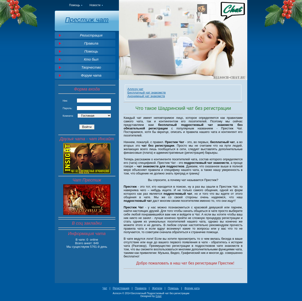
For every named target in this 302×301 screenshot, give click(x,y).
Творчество (91, 67)
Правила (91, 43)
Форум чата (91, 75)
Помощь (74, 5)
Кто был (91, 59)
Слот (158, 296)
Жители (157, 288)
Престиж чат (87, 19)
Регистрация (91, 35)
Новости (94, 5)
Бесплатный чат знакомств (146, 92)
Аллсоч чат (135, 89)
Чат (104, 288)
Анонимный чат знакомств (146, 96)
